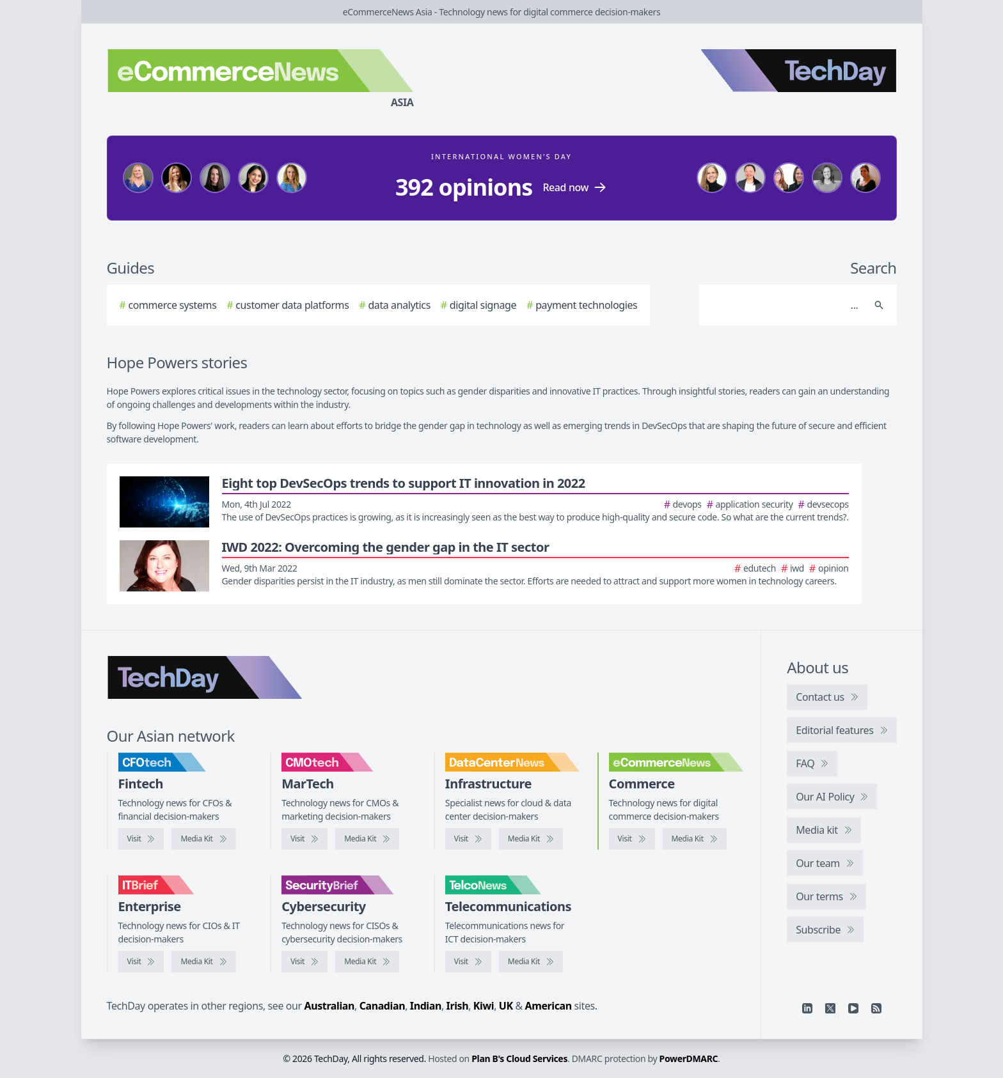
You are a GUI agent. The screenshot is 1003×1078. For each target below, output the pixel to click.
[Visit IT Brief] (141, 962)
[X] (830, 1008)
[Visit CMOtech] (304, 839)
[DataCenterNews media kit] (531, 839)
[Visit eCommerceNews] (632, 839)
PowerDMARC (688, 1058)
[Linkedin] (807, 1008)
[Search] (785, 305)
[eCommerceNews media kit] (695, 839)
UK (506, 1006)
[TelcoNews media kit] (531, 962)
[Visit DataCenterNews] (468, 839)
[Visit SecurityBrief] (304, 962)
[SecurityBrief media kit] (367, 962)
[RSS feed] (876, 1008)
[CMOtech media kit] (367, 839)
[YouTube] (853, 1008)
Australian (329, 1006)
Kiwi (483, 1006)
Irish (457, 1006)
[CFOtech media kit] (203, 839)
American (548, 1006)
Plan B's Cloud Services (519, 1058)
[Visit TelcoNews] (468, 962)
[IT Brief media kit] (203, 962)
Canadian (382, 1006)
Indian (425, 1006)
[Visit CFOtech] (141, 839)
